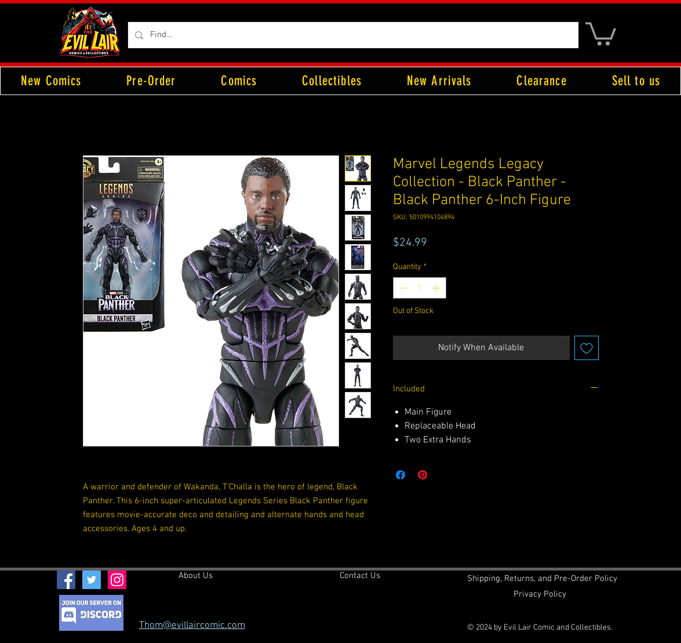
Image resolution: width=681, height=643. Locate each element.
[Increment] (437, 288)
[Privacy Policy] (539, 595)
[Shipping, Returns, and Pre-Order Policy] (542, 579)
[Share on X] (444, 475)
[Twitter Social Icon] (91, 580)
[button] (600, 33)
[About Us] (196, 576)
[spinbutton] (419, 288)
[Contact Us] (360, 576)
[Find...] (352, 35)
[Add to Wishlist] (586, 348)
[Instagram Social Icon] (117, 580)
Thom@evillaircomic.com (192, 625)
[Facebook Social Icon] (66, 580)
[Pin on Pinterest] (422, 475)
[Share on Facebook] (400, 475)
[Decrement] (402, 288)
